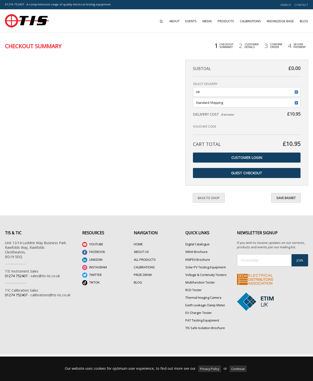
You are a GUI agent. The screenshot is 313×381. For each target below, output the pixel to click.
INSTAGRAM (94, 267)
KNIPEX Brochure (197, 259)
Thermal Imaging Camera (203, 297)
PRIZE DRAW (143, 275)
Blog (304, 21)
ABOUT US (141, 252)
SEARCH (285, 5)
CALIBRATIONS (144, 267)
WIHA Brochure (196, 252)
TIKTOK (91, 282)
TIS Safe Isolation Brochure (205, 328)
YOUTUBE (92, 244)
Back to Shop (209, 198)
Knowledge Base (280, 21)
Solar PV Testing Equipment (205, 267)
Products (226, 21)
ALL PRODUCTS (145, 259)
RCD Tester (193, 290)
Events (191, 21)
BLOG (138, 282)
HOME (138, 244)
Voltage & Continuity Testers (206, 275)
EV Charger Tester (198, 312)
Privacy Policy (209, 369)
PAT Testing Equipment (202, 320)
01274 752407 (14, 4)
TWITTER (92, 275)
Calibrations (250, 21)
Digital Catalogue (197, 244)
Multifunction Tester (200, 282)
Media (207, 21)
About (174, 21)
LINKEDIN (92, 259)
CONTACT (301, 5)
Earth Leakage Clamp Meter (205, 305)
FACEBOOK (93, 252)
